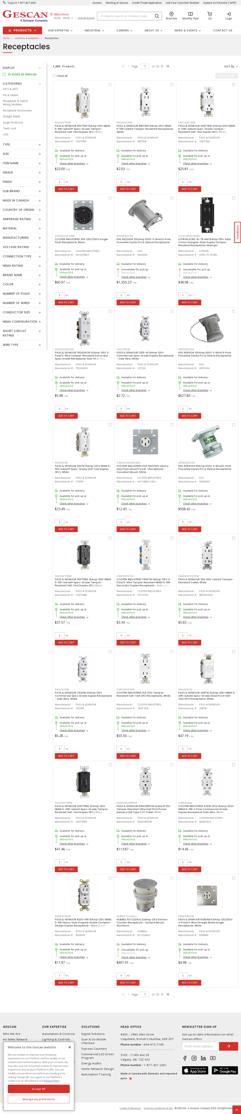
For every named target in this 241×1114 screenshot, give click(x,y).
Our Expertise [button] (58, 30)
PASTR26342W (64, 349)
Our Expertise (54, 1027)
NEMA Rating (13, 266)
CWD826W (185, 802)
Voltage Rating (16, 247)
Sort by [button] (229, 66)
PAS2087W (185, 689)
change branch (86, 18)
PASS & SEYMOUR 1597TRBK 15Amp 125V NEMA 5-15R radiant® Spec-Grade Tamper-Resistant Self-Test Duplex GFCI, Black (83, 582)
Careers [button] (123, 30)
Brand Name (12, 275)
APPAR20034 (125, 236)
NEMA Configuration (20, 322)
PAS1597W (61, 462)
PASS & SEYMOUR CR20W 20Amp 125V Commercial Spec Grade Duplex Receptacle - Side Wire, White (83, 695)
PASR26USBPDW (127, 802)
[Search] (129, 16)
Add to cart (66, 189)
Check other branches (72, 163)
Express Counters (94, 1048)
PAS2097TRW (186, 122)
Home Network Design (97, 1069)
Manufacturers (16, 238)
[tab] (22, 68)
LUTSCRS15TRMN (189, 236)
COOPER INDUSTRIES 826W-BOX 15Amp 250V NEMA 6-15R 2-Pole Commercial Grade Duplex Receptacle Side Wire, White (206, 809)
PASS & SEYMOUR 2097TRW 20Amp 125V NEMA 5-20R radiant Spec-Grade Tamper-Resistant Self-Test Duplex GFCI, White (206, 129)
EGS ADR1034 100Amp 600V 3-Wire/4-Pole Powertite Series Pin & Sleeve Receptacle (204, 354)
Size (6, 154)
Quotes (97, 2)
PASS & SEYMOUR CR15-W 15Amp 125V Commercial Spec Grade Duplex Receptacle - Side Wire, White (145, 355)
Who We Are (12, 1034)
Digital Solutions (93, 1034)
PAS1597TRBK (63, 576)
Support (12, 2)
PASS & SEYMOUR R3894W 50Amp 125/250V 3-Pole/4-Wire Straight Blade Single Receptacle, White (205, 922)
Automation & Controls (58, 1034)
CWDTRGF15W (126, 689)
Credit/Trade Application (147, 2)
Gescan (9, 1027)
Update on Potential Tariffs (219, 2)
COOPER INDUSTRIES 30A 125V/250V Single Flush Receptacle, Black (81, 241)
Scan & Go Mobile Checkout (93, 1041)
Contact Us (222, 30)
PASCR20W (62, 689)
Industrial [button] (93, 30)
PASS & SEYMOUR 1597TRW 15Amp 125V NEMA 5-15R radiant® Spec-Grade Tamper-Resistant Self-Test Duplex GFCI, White (82, 129)
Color (8, 284)
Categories (12, 84)
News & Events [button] (186, 30)
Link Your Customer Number (182, 2)
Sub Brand (11, 191)
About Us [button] (152, 30)
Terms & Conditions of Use (158, 1108)
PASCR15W (123, 349)
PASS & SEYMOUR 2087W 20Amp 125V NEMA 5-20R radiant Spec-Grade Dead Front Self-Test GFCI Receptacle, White (207, 695)
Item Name (11, 163)
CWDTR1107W (125, 576)
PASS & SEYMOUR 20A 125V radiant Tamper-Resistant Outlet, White (206, 581)
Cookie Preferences (130, 1108)
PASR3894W (186, 916)
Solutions (90, 1027)
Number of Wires (16, 303)
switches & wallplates (27, 38)
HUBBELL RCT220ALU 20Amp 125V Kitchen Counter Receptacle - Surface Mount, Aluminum (142, 922)
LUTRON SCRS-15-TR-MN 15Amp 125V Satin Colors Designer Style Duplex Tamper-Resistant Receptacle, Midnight (204, 242)
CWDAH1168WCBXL (129, 462)
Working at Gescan (117, 2)
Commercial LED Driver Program (97, 1056)
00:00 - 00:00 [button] (62, 18)
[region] (38, 1076)
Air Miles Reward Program (15, 1041)
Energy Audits (91, 1063)
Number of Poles (16, 294)
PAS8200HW (63, 916)
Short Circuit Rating (14, 333)
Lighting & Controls (56, 1039)
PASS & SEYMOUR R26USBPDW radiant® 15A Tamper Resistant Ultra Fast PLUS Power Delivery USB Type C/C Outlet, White (143, 809)
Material (10, 228)
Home (6, 38)
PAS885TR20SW (188, 576)
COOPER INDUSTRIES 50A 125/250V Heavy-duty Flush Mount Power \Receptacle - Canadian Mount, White (143, 469)
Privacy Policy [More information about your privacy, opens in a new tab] (51, 1080)
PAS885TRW (124, 122)
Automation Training (96, 1074)
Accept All (39, 1089)
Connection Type (17, 256)
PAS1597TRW (63, 122)
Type (6, 144)
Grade (8, 172)
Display (9, 68)
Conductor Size (16, 312)
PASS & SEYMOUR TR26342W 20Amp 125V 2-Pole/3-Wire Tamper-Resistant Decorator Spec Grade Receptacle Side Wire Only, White (82, 357)
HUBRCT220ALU (127, 916)
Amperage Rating (17, 219)
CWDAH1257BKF (65, 236)
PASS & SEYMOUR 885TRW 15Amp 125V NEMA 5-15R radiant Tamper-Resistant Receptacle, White (145, 129)
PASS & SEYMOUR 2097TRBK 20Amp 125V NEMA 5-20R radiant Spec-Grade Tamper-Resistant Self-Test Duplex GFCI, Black (82, 809)
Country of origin (18, 210)
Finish (7, 182)
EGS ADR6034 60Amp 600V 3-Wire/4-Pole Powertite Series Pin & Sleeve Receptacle (204, 467)
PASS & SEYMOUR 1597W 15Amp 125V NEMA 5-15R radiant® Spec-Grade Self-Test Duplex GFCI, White (83, 469)
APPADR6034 (186, 462)
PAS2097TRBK (63, 802)
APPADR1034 (186, 349)
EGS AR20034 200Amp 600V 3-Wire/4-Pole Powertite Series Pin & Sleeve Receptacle (144, 241)
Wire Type (10, 345)
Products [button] (23, 30)
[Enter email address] (200, 1046)
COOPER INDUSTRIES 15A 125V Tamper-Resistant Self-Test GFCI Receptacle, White (144, 694)
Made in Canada (16, 200)
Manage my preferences (39, 1099)
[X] (70, 1047)
